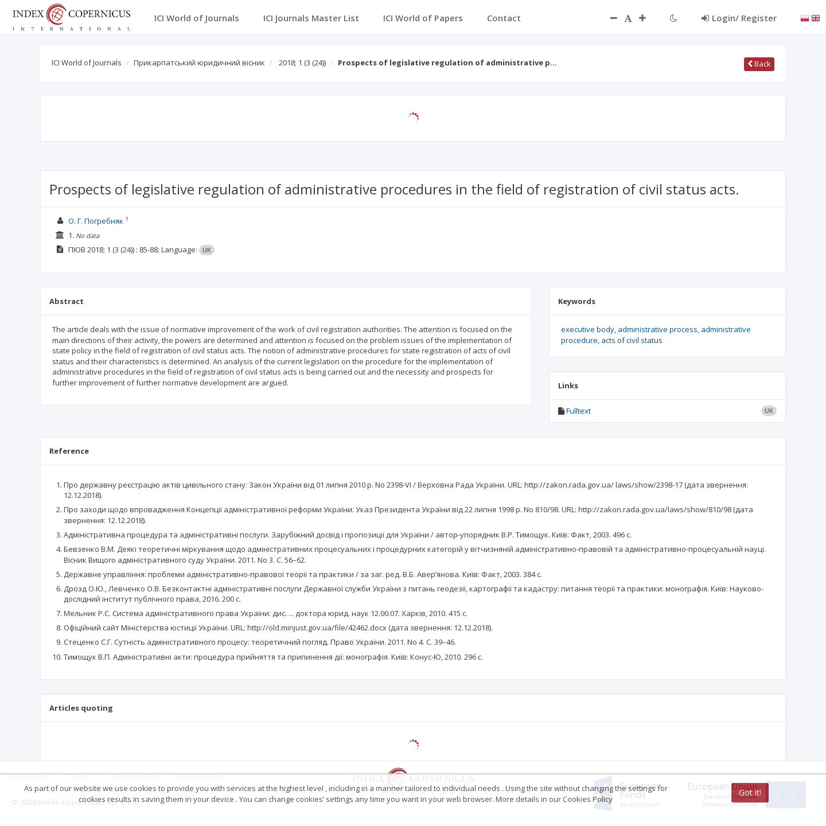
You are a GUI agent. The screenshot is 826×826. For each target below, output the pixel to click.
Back (759, 64)
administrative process (658, 329)
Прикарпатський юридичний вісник (199, 62)
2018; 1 (302, 62)
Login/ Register (739, 18)
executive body (587, 329)
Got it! (750, 792)
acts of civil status (632, 340)
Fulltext (578, 411)
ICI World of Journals (87, 62)
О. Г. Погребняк (95, 221)
